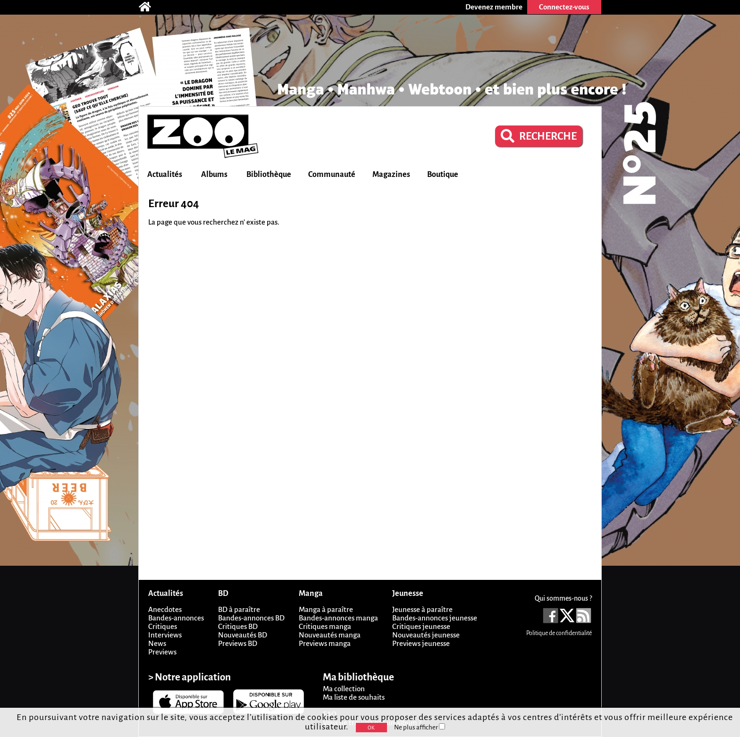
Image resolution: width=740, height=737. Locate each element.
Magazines (391, 174)
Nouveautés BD (242, 635)
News (157, 643)
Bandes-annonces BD (251, 618)
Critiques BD (238, 626)
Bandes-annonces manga (338, 618)
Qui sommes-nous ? (563, 598)
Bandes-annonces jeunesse (434, 618)
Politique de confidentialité (559, 633)
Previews (162, 652)
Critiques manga (325, 626)
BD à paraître (239, 609)
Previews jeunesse (421, 643)
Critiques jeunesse (421, 626)
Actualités (164, 174)
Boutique (442, 174)
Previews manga (325, 643)
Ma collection (344, 689)
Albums (214, 174)
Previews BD (237, 643)
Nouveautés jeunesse (426, 635)
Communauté (331, 174)
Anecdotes (165, 609)
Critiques (162, 626)
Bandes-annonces (176, 618)
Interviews (165, 635)
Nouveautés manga (330, 635)
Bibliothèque (268, 174)
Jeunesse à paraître (422, 609)
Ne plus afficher (419, 727)
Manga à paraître (326, 609)
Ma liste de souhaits (354, 697)
